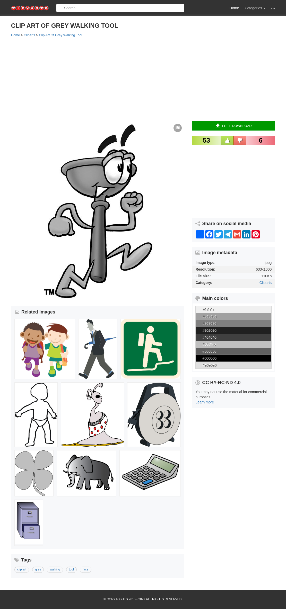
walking (55, 569)
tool (71, 569)
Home (234, 8)
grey (38, 569)
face (86, 569)
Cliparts (265, 283)
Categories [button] (255, 8)
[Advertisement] (143, 79)
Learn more (204, 402)
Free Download (233, 126)
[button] (273, 8)
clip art (21, 569)
